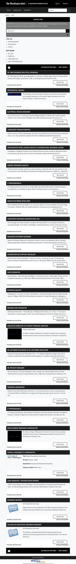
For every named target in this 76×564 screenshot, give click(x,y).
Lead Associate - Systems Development (23, 481)
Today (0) (11, 56)
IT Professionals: (14, 183)
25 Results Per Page (48, 67)
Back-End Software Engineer (19, 237)
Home (9, 10)
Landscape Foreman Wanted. (19, 130)
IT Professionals (14, 409)
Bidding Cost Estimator (17, 308)
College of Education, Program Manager (24, 525)
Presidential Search (15, 90)
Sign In (57, 3)
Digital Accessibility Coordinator (21, 452)
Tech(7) (10, 47)
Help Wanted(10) (13, 42)
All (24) (10, 53)
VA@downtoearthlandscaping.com (50, 136)
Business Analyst (14, 290)
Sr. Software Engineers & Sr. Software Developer (27, 350)
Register (65, 3)
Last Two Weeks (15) (15, 61)
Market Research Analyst (17, 165)
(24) (9, 39)
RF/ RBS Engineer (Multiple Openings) (22, 72)
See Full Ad (60, 82)
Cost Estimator (13, 272)
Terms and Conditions (38, 557)
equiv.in (10, 296)
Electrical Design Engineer (18, 112)
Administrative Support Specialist (21, 254)
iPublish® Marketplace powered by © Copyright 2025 (38, 561)
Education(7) (12, 44)
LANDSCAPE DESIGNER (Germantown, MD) (23, 219)
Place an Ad (17, 10)
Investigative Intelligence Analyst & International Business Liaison (35, 148)
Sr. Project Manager (15, 368)
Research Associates (15, 387)
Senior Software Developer (18, 201)
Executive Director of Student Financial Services (27, 326)
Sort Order (62, 67)
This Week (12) (13, 59)
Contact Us (27, 10)
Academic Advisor (14, 500)
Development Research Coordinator (22, 428)
